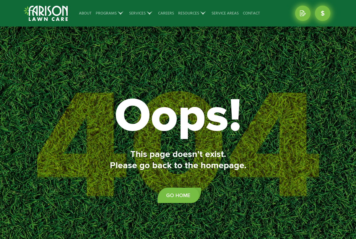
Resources (188, 13)
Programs (106, 13)
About (85, 13)
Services (137, 13)
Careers (166, 13)
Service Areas (225, 13)
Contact (251, 13)
